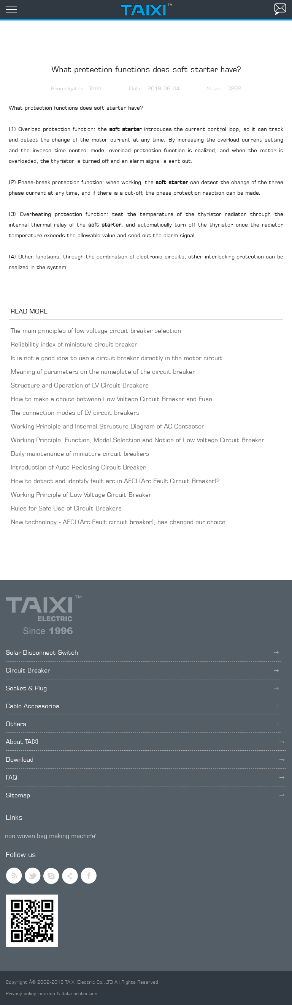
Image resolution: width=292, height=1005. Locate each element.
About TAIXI (145, 741)
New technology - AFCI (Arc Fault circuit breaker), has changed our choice (118, 522)
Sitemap (145, 795)
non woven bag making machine (50, 836)
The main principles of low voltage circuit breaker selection (96, 330)
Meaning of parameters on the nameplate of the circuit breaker (103, 371)
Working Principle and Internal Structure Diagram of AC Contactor (107, 426)
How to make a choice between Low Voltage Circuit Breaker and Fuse (111, 399)
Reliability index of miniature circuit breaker (74, 344)
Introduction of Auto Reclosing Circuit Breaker (78, 467)
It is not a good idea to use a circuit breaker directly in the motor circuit (116, 358)
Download (145, 759)
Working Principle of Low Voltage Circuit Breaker (81, 494)
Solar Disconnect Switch (142, 652)
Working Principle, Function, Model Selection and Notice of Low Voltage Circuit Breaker (137, 440)
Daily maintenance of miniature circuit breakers (80, 453)
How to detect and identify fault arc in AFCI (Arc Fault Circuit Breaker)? (115, 481)
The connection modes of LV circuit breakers (75, 412)
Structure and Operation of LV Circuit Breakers (80, 385)
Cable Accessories (142, 706)
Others (142, 724)
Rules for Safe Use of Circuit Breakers (66, 508)
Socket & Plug (142, 688)
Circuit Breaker (142, 670)
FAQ (145, 777)
